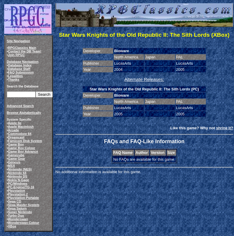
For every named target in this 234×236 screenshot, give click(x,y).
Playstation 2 (18, 194)
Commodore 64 (19, 133)
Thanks (13, 79)
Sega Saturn (17, 208)
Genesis (14, 162)
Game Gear (16, 158)
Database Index (20, 65)
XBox (12, 226)
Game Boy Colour (21, 148)
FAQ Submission (21, 72)
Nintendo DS (17, 176)
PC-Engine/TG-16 (21, 187)
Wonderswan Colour (23, 222)
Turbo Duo (16, 215)
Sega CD (14, 201)
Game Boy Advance (23, 151)
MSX (11, 166)
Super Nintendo (20, 212)
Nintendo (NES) (20, 169)
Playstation (16, 190)
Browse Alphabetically (24, 112)
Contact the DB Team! (24, 51)
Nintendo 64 (17, 173)
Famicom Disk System (25, 141)
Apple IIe (14, 123)
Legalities (15, 76)
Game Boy (16, 144)
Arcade (13, 130)
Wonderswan (18, 219)
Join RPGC (16, 55)
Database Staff (19, 69)
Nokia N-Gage (18, 180)
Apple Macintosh (21, 126)
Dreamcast (16, 137)
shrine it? (224, 128)
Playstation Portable (23, 198)
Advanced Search (20, 106)
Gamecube (16, 155)
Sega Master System (23, 205)
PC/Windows (18, 183)
